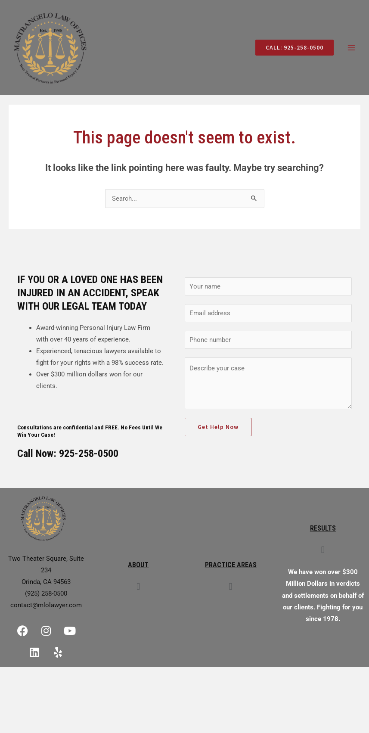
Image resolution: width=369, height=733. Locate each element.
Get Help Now (218, 428)
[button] (138, 588)
